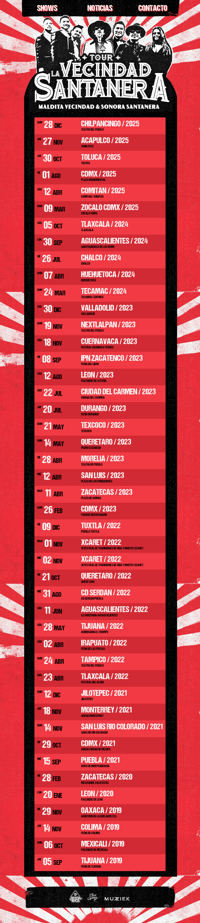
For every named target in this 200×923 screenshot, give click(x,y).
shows (47, 9)
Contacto (152, 9)
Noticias (99, 9)
